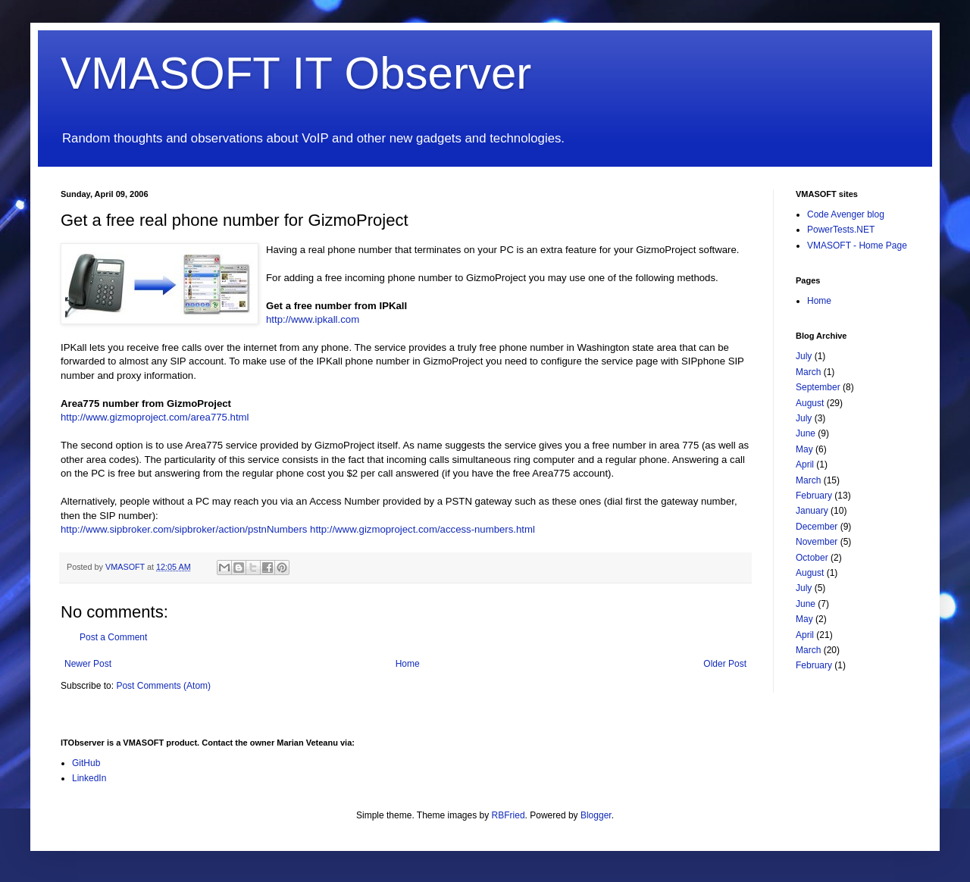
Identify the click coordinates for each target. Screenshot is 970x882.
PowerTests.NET (841, 229)
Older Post (724, 663)
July (804, 356)
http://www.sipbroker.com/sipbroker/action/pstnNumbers (184, 529)
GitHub (86, 763)
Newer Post (87, 663)
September (818, 387)
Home (408, 663)
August (810, 403)
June (805, 433)
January (812, 510)
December (816, 526)
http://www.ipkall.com (312, 319)
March (808, 372)
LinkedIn (89, 778)
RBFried (508, 815)
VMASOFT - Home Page (857, 245)
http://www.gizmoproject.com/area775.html (155, 417)
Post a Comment (113, 637)
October (812, 557)
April (805, 464)
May (804, 449)
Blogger (596, 815)
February (814, 495)
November (816, 541)
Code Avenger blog (845, 214)
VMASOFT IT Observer (296, 73)
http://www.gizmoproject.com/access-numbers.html (422, 529)
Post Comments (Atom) (163, 685)
